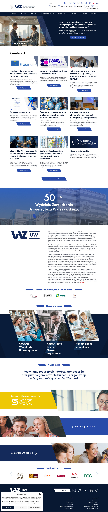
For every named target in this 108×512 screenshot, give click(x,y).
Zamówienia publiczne (66, 506)
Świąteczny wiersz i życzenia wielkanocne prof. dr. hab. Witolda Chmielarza (53, 115)
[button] (40, 494)
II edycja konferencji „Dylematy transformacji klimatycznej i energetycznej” (84, 115)
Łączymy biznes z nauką (23, 396)
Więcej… (82, 282)
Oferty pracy (69, 508)
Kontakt (96, 504)
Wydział (70, 498)
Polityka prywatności (92, 508)
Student (70, 500)
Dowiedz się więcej (78, 37)
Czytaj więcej (24, 88)
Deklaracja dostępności (91, 506)
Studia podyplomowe (92, 500)
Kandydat (95, 498)
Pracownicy (69, 502)
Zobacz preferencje (34, 507)
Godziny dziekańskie (79, 151)
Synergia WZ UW (93, 502)
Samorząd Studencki (24, 452)
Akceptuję (8, 507)
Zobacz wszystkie (54, 179)
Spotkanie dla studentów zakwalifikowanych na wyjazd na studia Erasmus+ (23, 74)
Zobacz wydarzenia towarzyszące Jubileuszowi (54, 216)
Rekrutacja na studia (83, 426)
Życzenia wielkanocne (20, 112)
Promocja (70, 504)
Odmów (21, 507)
